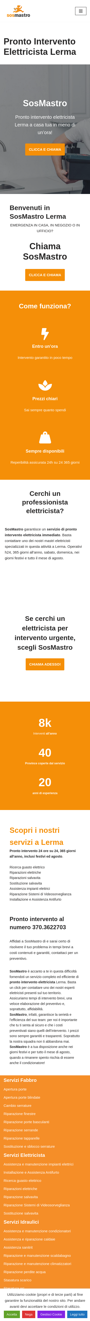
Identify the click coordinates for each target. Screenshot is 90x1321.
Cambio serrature (17, 1105)
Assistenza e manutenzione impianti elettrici (38, 1164)
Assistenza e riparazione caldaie (29, 1239)
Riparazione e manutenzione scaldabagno (37, 1255)
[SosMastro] (18, 11)
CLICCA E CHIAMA (45, 149)
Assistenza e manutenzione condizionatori (37, 1231)
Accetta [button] (12, 1314)
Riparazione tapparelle (22, 1138)
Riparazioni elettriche (20, 1189)
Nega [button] (28, 1314)
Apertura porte (15, 1089)
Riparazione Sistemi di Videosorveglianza (37, 1205)
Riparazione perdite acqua (25, 1272)
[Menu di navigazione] (80, 11)
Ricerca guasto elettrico (22, 1180)
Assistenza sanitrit (18, 1247)
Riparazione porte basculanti (26, 1122)
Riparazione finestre (20, 1114)
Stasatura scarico (17, 1280)
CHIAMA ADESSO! (45, 664)
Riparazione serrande (21, 1130)
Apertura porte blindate (22, 1097)
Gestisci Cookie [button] (51, 1314)
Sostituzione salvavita (21, 1213)
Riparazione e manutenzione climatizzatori (37, 1264)
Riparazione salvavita (21, 1197)
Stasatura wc (14, 1288)
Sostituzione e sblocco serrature (29, 1146)
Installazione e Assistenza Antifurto (31, 1172)
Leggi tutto (77, 1314)
